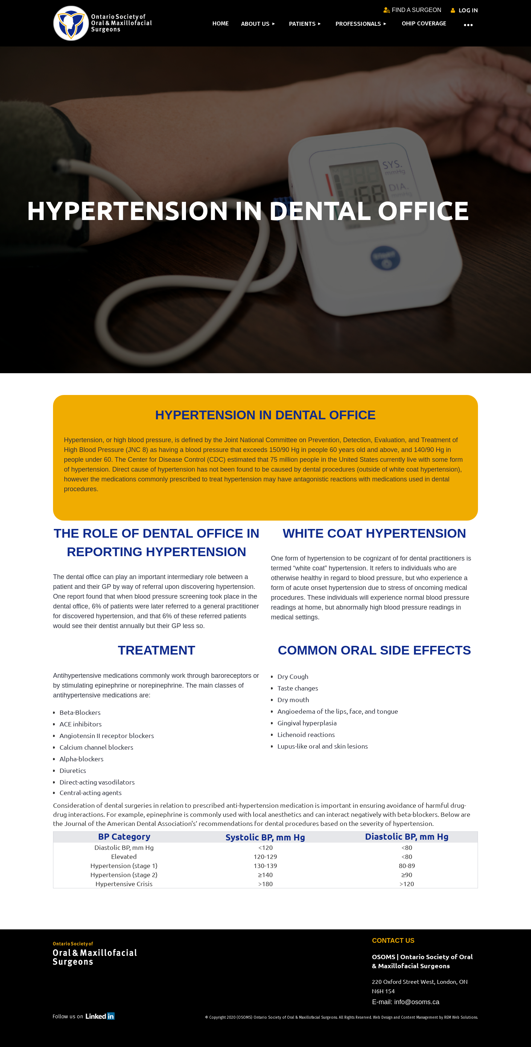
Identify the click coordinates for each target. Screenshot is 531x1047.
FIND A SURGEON (412, 10)
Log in (468, 10)
